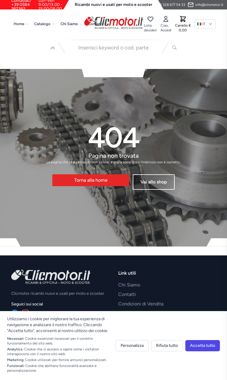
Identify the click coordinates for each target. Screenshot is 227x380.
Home (21, 24)
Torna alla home (91, 180)
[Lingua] (205, 24)
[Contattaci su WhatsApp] (166, 5)
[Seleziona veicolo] (53, 47)
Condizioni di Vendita (140, 304)
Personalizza (132, 345)
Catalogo (44, 24)
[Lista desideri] (150, 24)
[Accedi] (165, 24)
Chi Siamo (72, 24)
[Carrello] (183, 24)
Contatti (127, 294)
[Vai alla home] (113, 23)
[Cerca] (174, 47)
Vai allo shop (153, 182)
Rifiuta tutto (167, 345)
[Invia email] (205, 5)
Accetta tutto (202, 345)
